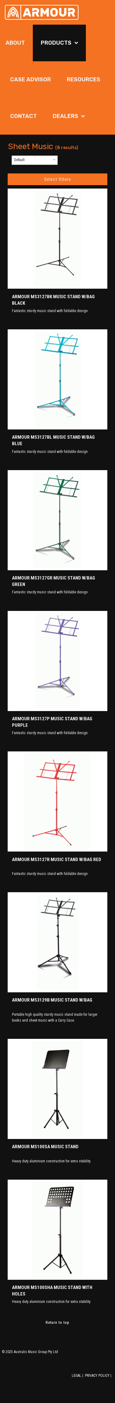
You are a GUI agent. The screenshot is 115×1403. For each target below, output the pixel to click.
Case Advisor (30, 79)
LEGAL (76, 1375)
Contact (23, 116)
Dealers (65, 116)
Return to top (57, 1322)
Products (56, 42)
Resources (83, 79)
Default (19, 160)
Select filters (57, 179)
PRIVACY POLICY (97, 1375)
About (15, 42)
